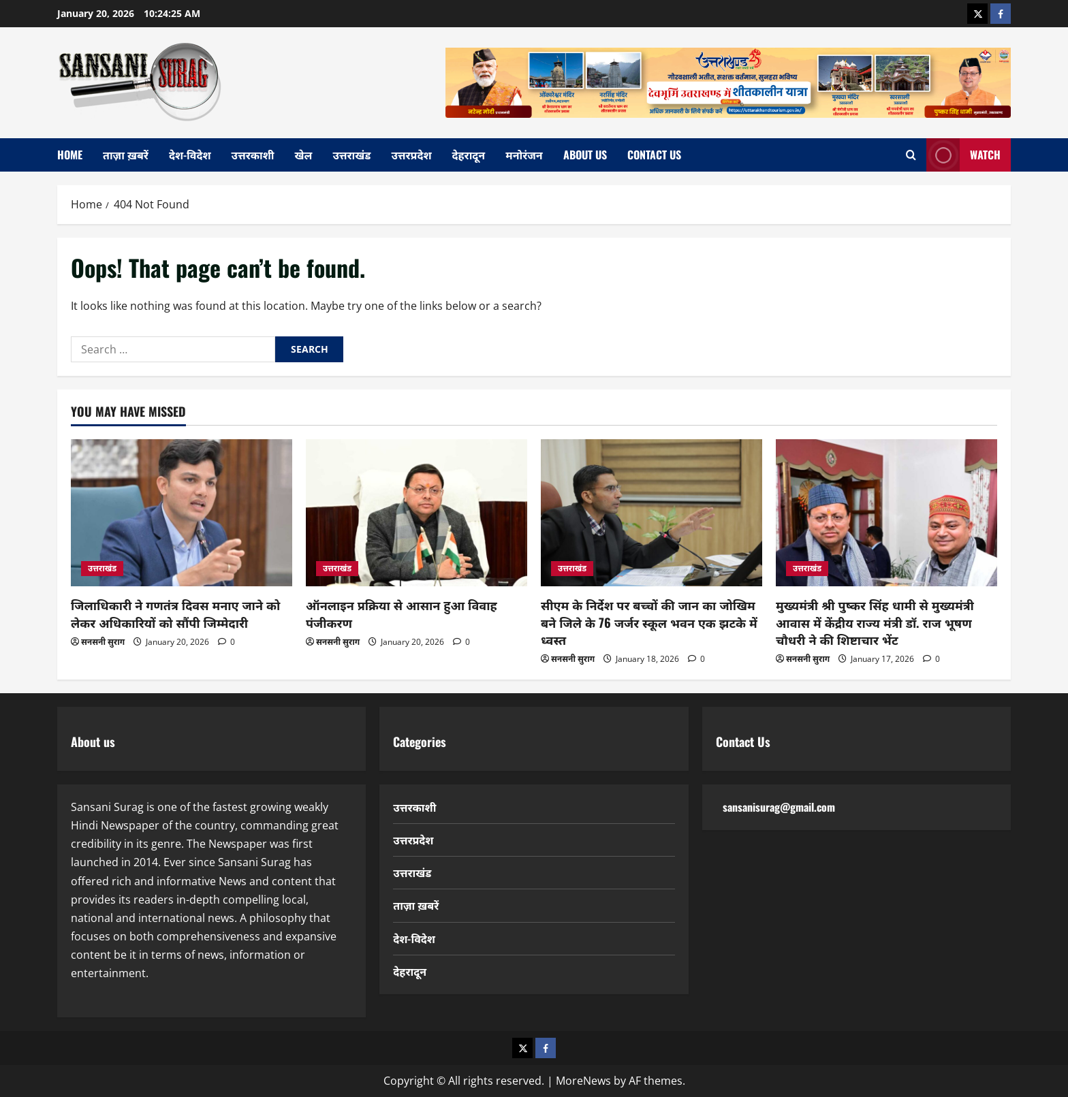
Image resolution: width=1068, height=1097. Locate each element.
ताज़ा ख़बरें (125, 154)
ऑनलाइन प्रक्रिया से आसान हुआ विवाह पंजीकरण (401, 613)
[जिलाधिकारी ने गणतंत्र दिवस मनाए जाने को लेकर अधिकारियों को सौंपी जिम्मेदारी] (181, 513)
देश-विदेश (190, 154)
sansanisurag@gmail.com (779, 807)
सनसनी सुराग (103, 642)
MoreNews (583, 1080)
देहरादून (469, 154)
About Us (585, 154)
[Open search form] (911, 155)
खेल (304, 154)
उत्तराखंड (351, 154)
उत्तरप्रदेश (411, 154)
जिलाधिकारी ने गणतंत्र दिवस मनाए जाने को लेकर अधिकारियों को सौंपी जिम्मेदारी (175, 613)
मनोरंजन (523, 154)
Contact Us (654, 154)
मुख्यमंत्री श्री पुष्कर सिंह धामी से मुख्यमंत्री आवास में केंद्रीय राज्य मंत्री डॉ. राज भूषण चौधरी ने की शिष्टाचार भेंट (875, 622)
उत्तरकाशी (253, 154)
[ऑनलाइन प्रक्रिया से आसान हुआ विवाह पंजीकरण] (416, 513)
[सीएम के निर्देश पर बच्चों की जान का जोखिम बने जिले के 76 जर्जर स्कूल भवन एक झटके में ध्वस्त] (651, 513)
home (69, 154)
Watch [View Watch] (963, 155)
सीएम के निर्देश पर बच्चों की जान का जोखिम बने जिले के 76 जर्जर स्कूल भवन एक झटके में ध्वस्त (649, 622)
